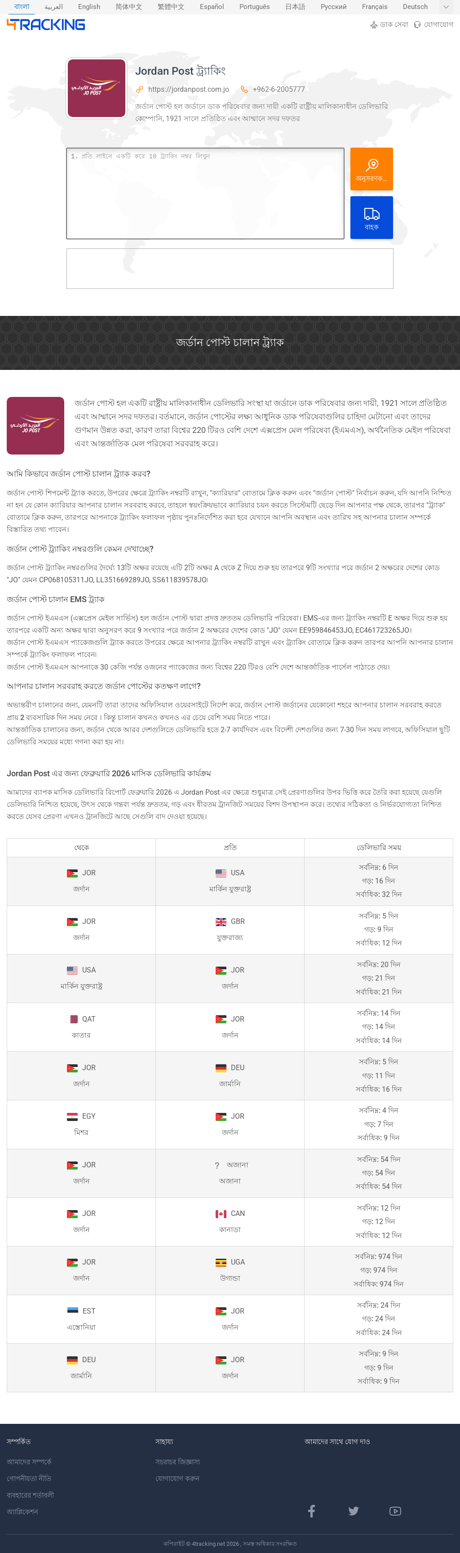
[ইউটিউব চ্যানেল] (395, 1511)
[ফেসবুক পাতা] (312, 1511)
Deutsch (415, 7)
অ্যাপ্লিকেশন (22, 1512)
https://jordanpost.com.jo (188, 89)
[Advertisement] (230, 268)
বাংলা (21, 7)
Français (375, 7)
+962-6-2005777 (279, 89)
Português (254, 7)
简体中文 (128, 7)
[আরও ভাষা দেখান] (446, 7)
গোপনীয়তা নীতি (29, 1479)
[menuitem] (22, 7)
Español (212, 7)
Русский (334, 7)
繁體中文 (171, 7)
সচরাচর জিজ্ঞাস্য (177, 1462)
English (89, 7)
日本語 (295, 7)
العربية (53, 7)
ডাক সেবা (389, 24)
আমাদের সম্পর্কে (29, 1462)
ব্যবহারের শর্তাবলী (30, 1495)
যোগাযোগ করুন (177, 1479)
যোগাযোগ (433, 24)
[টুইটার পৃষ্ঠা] (353, 1511)
